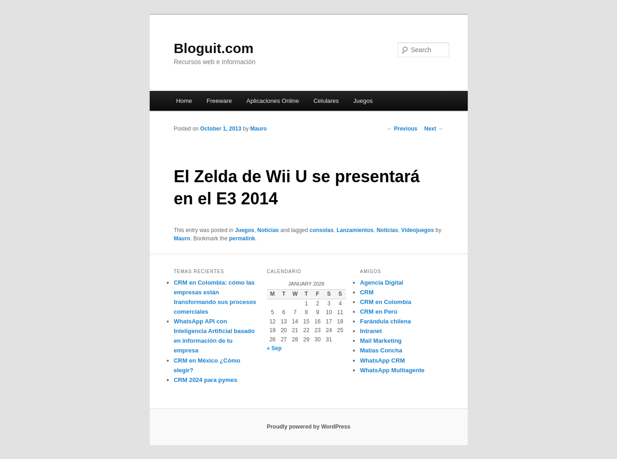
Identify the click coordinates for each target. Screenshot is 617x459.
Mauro (258, 128)
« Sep (274, 348)
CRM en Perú (378, 311)
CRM (367, 292)
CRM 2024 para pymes (205, 379)
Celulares (326, 100)
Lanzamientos (354, 230)
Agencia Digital (381, 282)
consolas (322, 230)
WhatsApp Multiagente (392, 370)
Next (433, 128)
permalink (242, 238)
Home (184, 100)
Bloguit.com (213, 48)
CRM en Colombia (385, 301)
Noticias (268, 230)
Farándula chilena (385, 321)
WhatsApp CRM (382, 360)
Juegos (363, 100)
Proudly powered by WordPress (308, 426)
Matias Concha (381, 350)
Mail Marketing (380, 340)
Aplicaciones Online (273, 100)
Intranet (371, 331)
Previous (402, 128)
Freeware (219, 100)
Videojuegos (417, 230)
